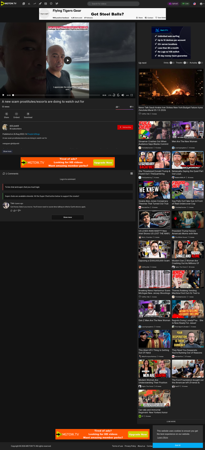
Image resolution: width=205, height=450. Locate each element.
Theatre (179, 63)
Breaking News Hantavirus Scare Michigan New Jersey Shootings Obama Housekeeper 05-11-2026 (154, 294)
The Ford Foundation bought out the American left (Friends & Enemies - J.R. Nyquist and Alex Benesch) (188, 384)
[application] (67, 60)
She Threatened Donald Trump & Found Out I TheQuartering (154, 172)
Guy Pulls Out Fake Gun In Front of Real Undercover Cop (187, 202)
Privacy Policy (130, 446)
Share (6, 115)
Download (29, 115)
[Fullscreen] (131, 95)
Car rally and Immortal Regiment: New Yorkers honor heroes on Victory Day (153, 412)
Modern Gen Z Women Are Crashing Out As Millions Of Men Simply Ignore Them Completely (185, 264)
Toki (12, 203)
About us (141, 446)
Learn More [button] (162, 437)
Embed (17, 115)
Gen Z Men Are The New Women (154, 320)
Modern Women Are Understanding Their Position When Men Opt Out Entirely (153, 382)
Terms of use (117, 446)
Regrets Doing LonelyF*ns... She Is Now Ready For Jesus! (187, 321)
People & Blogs (33, 134)
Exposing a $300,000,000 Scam (154, 260)
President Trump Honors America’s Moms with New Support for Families (185, 233)
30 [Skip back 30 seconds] (114, 95)
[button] (194, 3)
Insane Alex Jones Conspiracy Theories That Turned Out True (153, 202)
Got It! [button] (178, 445)
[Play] (3, 95)
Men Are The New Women (184, 141)
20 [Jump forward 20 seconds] (118, 95)
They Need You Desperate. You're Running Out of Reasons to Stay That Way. (187, 353)
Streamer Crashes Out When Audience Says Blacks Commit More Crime (153, 144)
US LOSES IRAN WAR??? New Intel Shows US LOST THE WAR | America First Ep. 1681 (154, 233)
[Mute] (122, 95)
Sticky (166, 63)
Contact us (151, 446)
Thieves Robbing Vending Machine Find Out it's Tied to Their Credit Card (186, 293)
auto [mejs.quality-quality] (127, 95)
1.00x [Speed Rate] (110, 95)
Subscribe (125, 127)
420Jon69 (14, 126)
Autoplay (193, 63)
